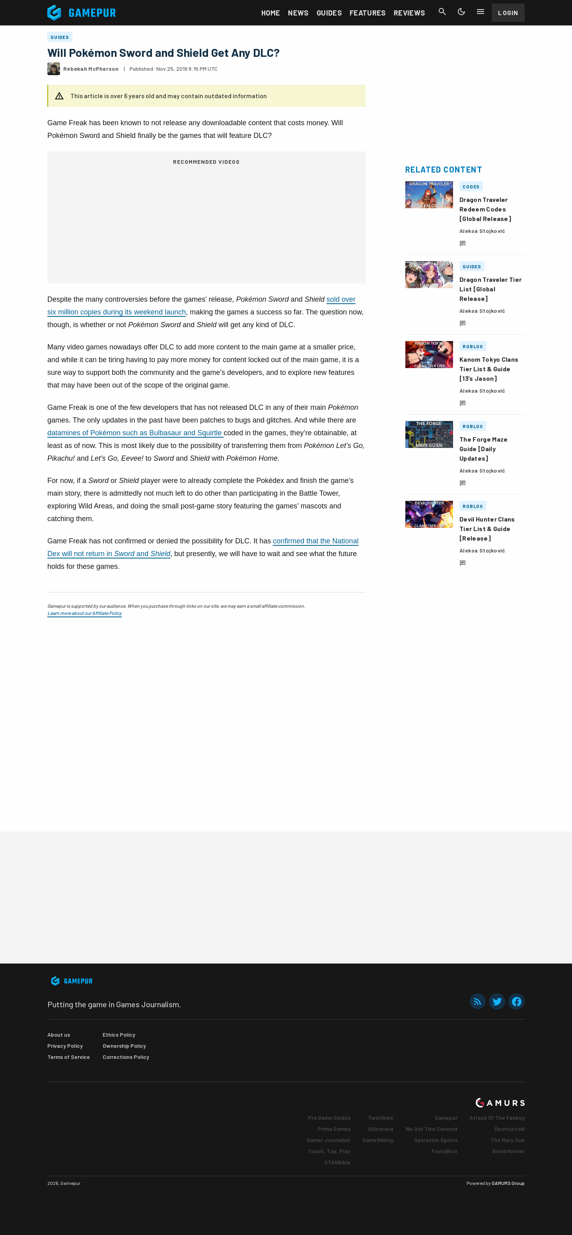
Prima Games (334, 1128)
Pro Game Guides (329, 1117)
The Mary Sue (507, 1139)
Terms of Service (68, 1056)
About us (58, 1034)
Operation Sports (435, 1139)
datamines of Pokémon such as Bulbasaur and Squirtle (135, 433)
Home (270, 12)
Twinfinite (380, 1117)
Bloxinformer (508, 1151)
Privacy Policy (65, 1045)
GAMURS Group (508, 1183)
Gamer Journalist (328, 1139)
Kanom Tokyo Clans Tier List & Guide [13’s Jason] (488, 368)
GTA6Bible (337, 1162)
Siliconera (380, 1128)
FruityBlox (444, 1151)
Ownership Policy (124, 1045)
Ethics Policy (119, 1034)
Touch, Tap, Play (329, 1151)
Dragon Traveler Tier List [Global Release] (490, 288)
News (298, 12)
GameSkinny (377, 1139)
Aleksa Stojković (482, 230)
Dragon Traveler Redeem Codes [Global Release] (485, 209)
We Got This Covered (431, 1128)
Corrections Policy (126, 1056)
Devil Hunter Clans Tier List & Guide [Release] (487, 528)
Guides (329, 12)
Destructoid (509, 1128)
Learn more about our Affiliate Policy (84, 613)
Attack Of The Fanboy (497, 1117)
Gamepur (446, 1117)
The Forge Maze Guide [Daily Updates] (483, 448)
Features (368, 12)
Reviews (409, 12)
